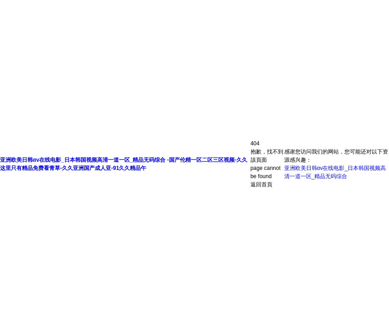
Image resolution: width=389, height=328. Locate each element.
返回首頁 (261, 184)
